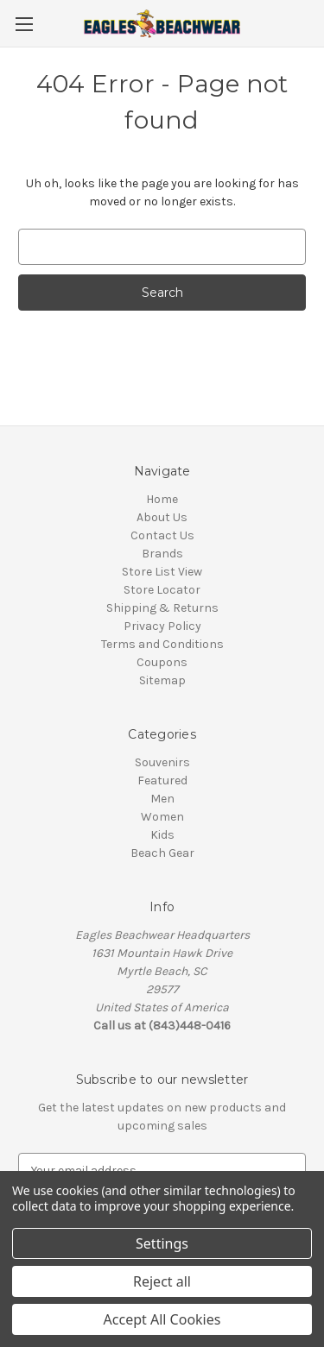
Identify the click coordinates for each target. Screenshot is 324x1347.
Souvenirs (162, 762)
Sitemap (162, 680)
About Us (162, 517)
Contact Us (162, 535)
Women (162, 816)
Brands (162, 553)
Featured (162, 780)
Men (162, 798)
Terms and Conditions (162, 644)
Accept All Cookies (162, 1319)
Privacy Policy (162, 626)
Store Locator (162, 589)
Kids (162, 835)
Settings (162, 1243)
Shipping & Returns (162, 608)
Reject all (162, 1281)
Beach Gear (162, 853)
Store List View (162, 571)
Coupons (162, 662)
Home (162, 499)
